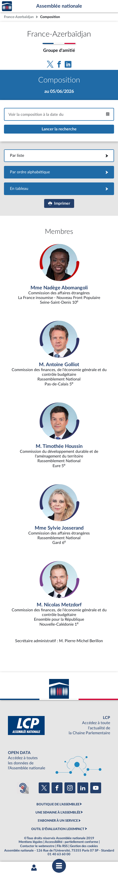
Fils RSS (62, 846)
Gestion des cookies (84, 846)
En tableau (59, 189)
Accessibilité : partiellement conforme (71, 841)
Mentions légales (31, 841)
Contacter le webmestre (37, 846)
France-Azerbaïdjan (19, 17)
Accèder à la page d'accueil (7, 6)
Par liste (59, 156)
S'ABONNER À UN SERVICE (58, 820)
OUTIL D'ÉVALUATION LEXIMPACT (57, 829)
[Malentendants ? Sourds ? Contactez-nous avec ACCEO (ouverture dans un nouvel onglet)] (23, 788)
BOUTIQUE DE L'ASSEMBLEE (57, 804)
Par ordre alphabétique (59, 172)
